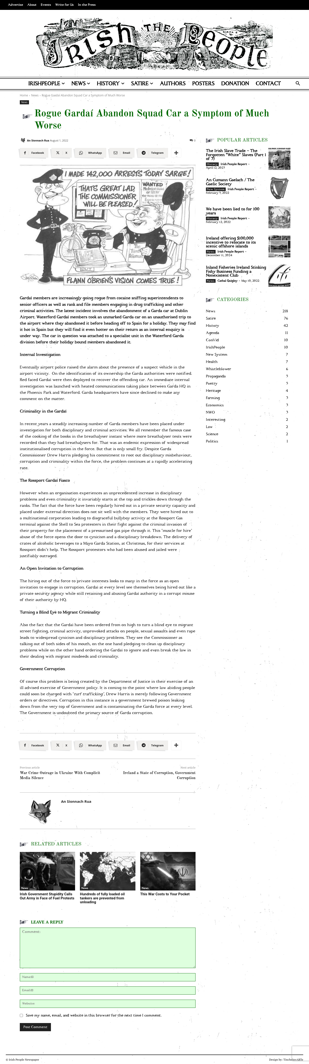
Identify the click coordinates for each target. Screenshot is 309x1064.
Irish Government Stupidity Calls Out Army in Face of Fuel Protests (47, 896)
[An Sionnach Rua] (23, 140)
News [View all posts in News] (35, 95)
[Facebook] (34, 153)
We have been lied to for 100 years (232, 211)
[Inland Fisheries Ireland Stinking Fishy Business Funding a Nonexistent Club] (279, 276)
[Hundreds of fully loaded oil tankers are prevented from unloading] (107, 871)
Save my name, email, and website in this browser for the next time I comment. (94, 1015)
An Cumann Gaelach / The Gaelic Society (230, 182)
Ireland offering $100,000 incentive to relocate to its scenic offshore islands (231, 242)
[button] (298, 84)
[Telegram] (153, 153)
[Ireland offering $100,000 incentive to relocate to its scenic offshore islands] (279, 246)
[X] (61, 153)
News (24, 102)
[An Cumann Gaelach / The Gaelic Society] (279, 188)
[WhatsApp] (90, 153)
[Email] (121, 153)
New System (216, 189)
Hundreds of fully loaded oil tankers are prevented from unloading (102, 898)
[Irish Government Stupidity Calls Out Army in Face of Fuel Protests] (47, 871)
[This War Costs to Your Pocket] (168, 871)
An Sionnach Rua (38, 140)
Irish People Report (234, 164)
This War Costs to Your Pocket (165, 894)
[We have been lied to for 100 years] (279, 217)
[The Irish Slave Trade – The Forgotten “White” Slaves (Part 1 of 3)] (279, 159)
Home (24, 95)
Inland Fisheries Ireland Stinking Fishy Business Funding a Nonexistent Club (236, 271)
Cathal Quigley (228, 281)
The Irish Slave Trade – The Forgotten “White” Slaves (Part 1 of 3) (236, 154)
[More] (176, 153)
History (212, 164)
